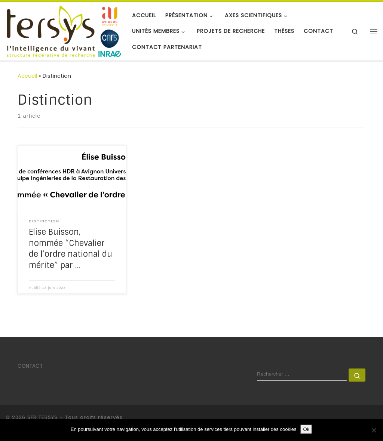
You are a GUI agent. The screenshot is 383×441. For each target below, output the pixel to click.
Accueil (27, 76)
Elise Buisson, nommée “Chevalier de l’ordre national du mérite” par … (70, 249)
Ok (306, 429)
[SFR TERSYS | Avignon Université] (63, 30)
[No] (373, 430)
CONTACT (30, 366)
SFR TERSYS (42, 417)
